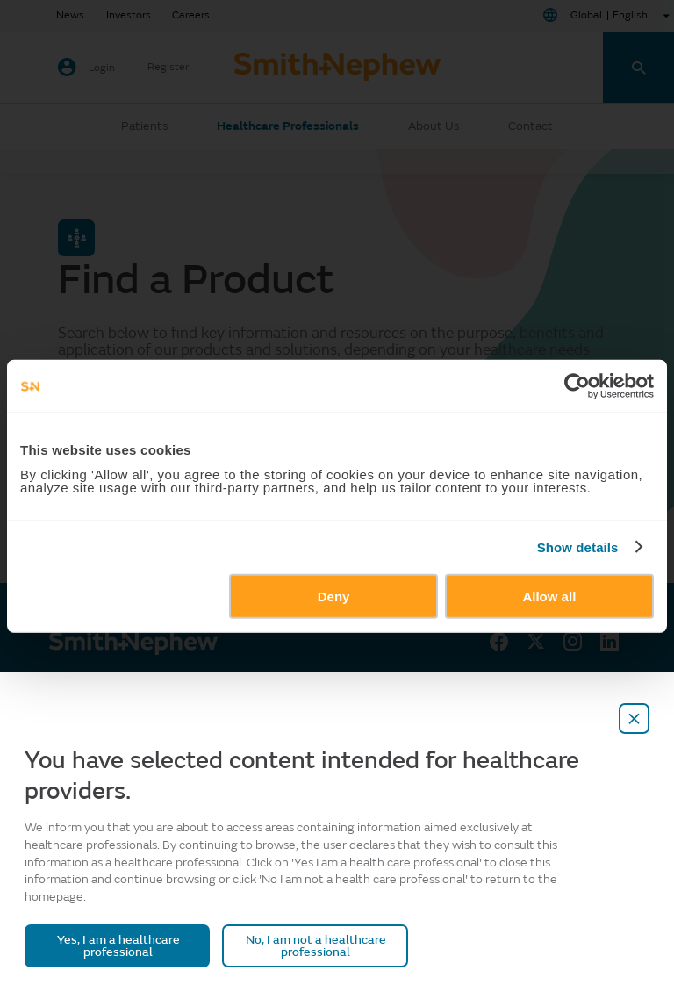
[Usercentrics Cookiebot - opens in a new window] (577, 386)
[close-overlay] (634, 718)
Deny (334, 595)
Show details (578, 547)
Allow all (549, 595)
